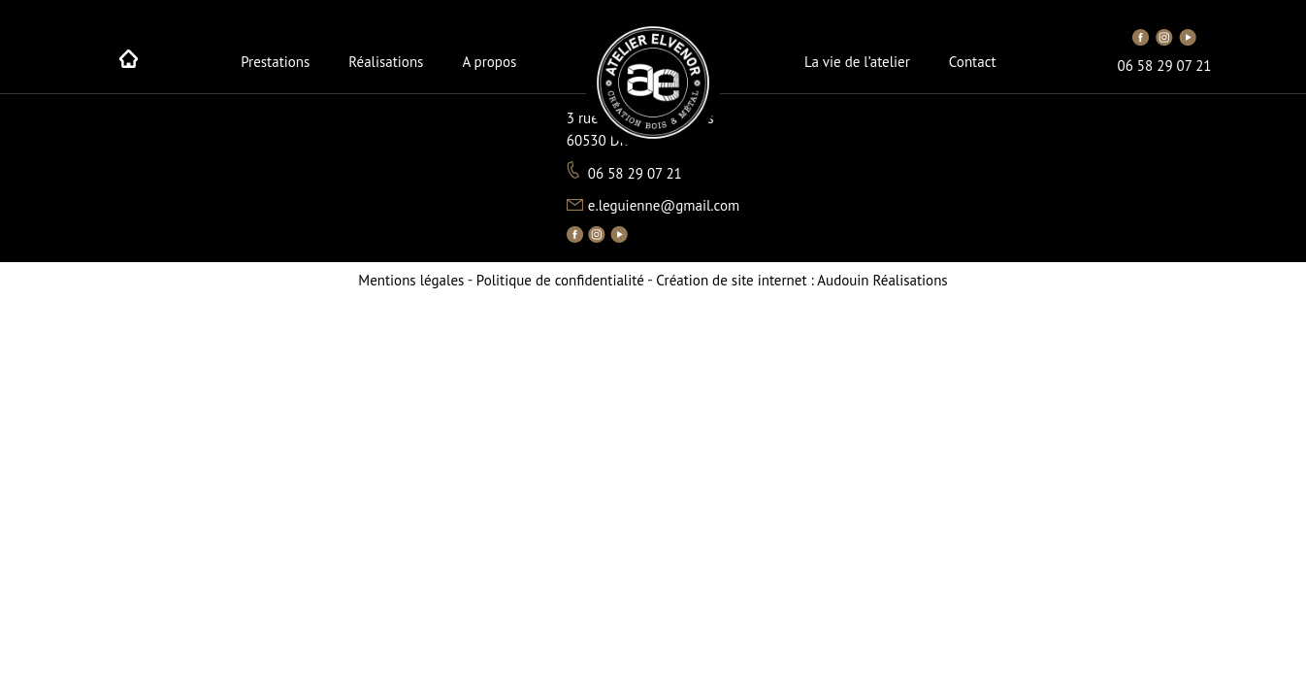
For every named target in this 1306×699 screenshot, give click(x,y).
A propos (489, 61)
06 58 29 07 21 (1165, 65)
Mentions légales (411, 280)
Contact (972, 61)
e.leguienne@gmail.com (663, 205)
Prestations (275, 61)
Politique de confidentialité (560, 280)
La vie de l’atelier (857, 61)
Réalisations (385, 61)
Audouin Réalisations (801, 280)
